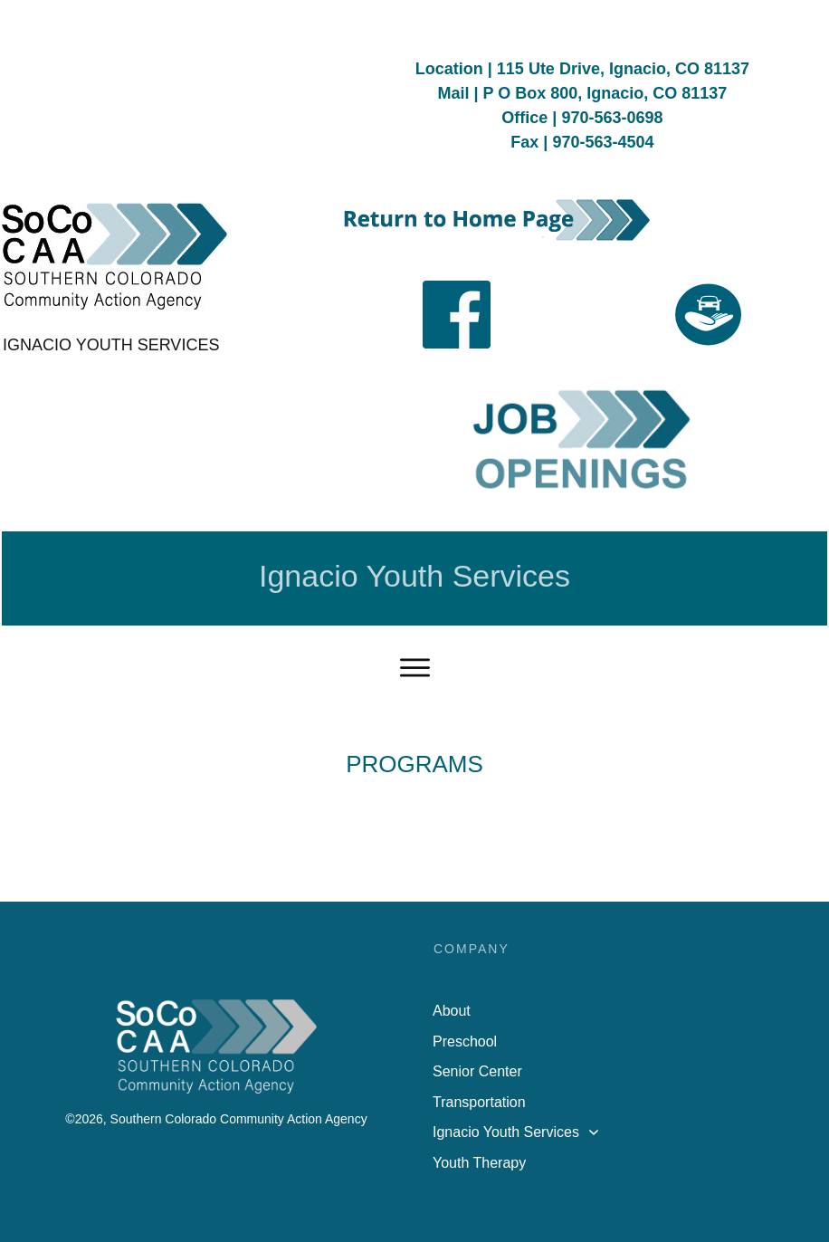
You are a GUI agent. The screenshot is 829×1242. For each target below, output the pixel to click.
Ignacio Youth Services (414, 576)
